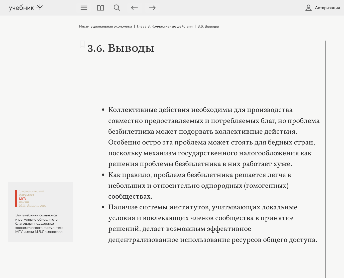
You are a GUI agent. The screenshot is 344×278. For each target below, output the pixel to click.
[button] (100, 7)
